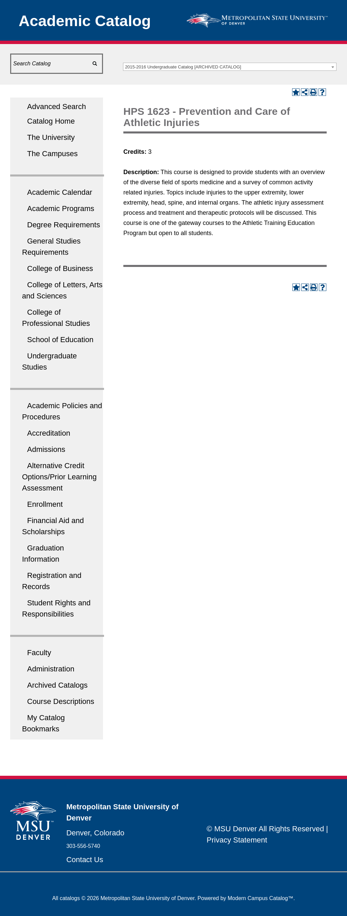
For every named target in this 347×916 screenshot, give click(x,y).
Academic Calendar (59, 192)
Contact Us (84, 859)
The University (51, 137)
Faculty (39, 652)
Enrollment (45, 504)
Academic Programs (60, 208)
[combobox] (229, 67)
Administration (50, 669)
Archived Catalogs (57, 685)
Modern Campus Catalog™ (260, 898)
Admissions (46, 449)
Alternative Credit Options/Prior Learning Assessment (59, 476)
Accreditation (48, 433)
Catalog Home (51, 121)
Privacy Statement (237, 840)
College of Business (60, 268)
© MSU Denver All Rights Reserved (265, 829)
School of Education (60, 339)
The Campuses (52, 153)
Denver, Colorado (95, 833)
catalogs (70, 898)
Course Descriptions (60, 701)
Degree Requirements (63, 225)
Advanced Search (56, 106)
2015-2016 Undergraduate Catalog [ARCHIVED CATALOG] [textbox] (183, 66)
